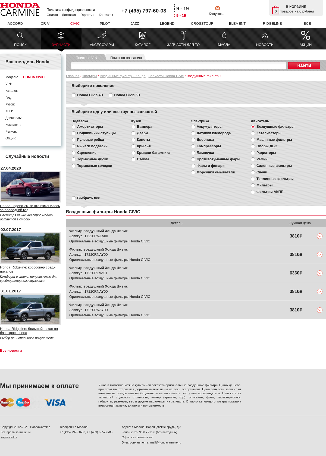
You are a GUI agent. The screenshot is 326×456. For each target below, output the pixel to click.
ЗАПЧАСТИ (61, 46)
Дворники (205, 140)
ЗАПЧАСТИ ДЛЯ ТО (183, 45)
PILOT (105, 23)
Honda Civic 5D (127, 95)
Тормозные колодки (94, 166)
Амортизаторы (90, 126)
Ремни (262, 159)
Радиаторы (266, 153)
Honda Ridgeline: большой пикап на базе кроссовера (29, 331)
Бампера (144, 126)
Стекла (143, 159)
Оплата (52, 15)
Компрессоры (209, 146)
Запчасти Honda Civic (166, 76)
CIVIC (75, 23)
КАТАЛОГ (142, 45)
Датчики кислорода (214, 133)
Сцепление (86, 153)
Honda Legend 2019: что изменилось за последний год (30, 208)
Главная (72, 76)
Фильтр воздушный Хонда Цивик (98, 231)
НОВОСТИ (265, 45)
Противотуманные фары (218, 159)
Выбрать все (88, 198)
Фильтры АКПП (269, 192)
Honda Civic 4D (90, 95)
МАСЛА (224, 45)
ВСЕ (307, 23)
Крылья (144, 146)
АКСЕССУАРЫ (102, 45)
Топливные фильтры (275, 179)
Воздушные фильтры (275, 126)
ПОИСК (20, 45)
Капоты (143, 140)
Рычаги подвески (92, 146)
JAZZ (134, 23)
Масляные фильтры (274, 140)
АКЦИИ (306, 45)
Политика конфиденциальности (71, 10)
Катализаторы (268, 133)
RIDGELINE (272, 23)
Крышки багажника (153, 153)
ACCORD (15, 23)
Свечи (261, 172)
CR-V (45, 23)
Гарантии (87, 15)
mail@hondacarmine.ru (165, 442)
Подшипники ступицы (96, 133)
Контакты (106, 15)
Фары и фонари (211, 166)
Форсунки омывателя (216, 172)
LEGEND (167, 23)
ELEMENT (237, 23)
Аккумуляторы (209, 126)
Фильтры (89, 76)
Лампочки (205, 153)
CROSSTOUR (202, 23)
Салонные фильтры (274, 166)
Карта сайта (9, 437)
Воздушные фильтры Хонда (123, 76)
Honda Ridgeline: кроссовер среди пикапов (27, 269)
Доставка (69, 15)
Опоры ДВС (266, 146)
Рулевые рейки (90, 140)
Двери (142, 133)
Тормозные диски (92, 159)
